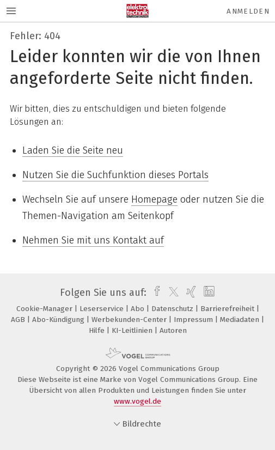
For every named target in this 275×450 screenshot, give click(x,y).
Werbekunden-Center (130, 319)
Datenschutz (173, 308)
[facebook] (154, 293)
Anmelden (248, 11)
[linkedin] (208, 293)
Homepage (154, 199)
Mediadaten (240, 319)
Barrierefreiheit (228, 308)
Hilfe (98, 330)
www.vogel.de (137, 401)
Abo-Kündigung (59, 319)
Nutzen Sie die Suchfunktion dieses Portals (115, 175)
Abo (138, 308)
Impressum (194, 319)
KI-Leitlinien (133, 330)
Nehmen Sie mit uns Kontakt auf (93, 240)
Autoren (173, 330)
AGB (19, 319)
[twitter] (171, 293)
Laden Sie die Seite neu (72, 150)
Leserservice (103, 308)
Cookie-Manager (45, 308)
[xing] (189, 293)
